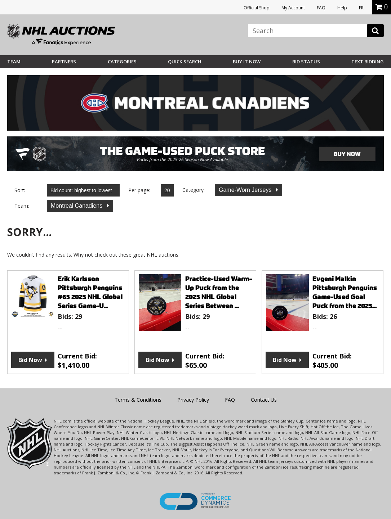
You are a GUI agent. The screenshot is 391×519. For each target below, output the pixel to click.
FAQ (321, 8)
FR (361, 8)
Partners (64, 61)
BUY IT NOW (247, 61)
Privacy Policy (193, 399)
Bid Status (306, 61)
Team (14, 61)
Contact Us (264, 399)
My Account (293, 8)
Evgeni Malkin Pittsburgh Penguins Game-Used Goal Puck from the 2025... (344, 292)
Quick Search (184, 61)
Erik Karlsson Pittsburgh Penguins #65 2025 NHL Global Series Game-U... (90, 292)
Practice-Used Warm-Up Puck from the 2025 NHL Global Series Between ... (218, 292)
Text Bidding (367, 61)
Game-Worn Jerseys (246, 190)
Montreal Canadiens (77, 206)
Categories (122, 61)
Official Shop (257, 8)
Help (342, 8)
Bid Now (30, 360)
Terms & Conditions (138, 399)
